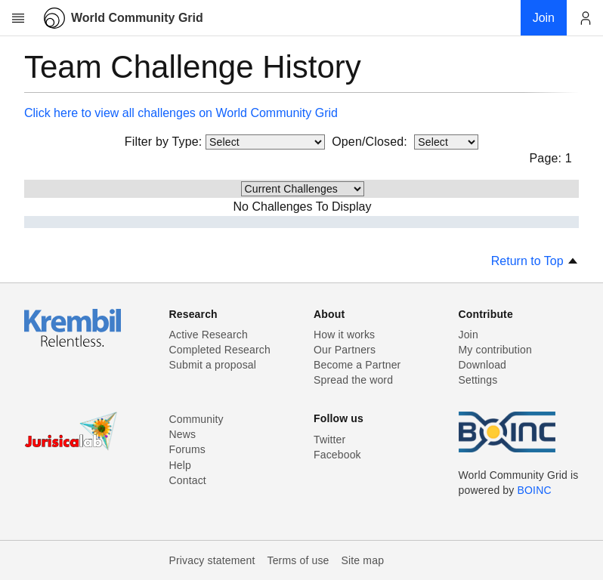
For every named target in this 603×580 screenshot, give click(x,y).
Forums (187, 449)
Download (483, 365)
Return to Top (535, 261)
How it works (344, 335)
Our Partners (345, 350)
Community (196, 419)
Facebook (337, 455)
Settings (478, 380)
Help (180, 465)
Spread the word (353, 380)
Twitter (329, 439)
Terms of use (298, 560)
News (182, 434)
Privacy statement (212, 560)
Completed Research (220, 350)
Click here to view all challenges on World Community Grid (181, 112)
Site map (363, 560)
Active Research (208, 335)
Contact (187, 480)
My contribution (495, 350)
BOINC (535, 490)
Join (468, 335)
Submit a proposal (213, 365)
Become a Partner (357, 365)
